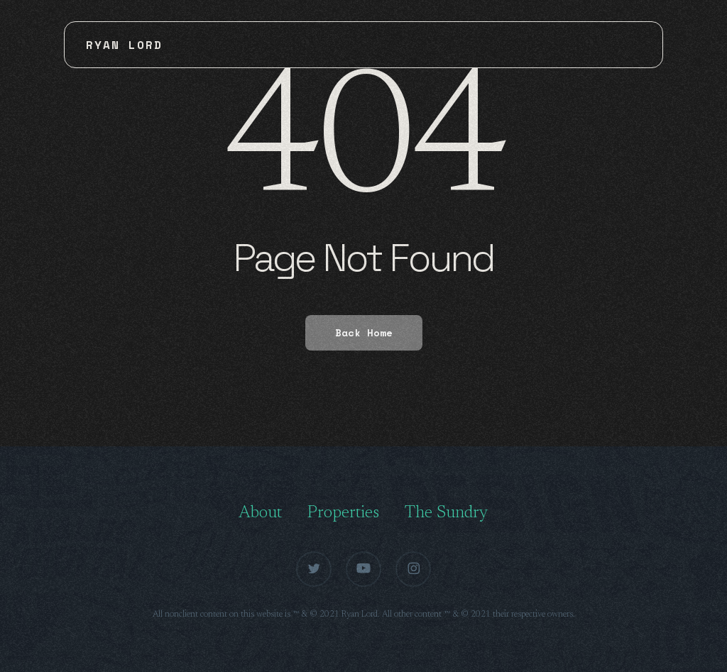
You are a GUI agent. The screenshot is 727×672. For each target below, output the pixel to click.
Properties (343, 513)
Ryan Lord (124, 44)
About (260, 513)
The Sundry (446, 513)
